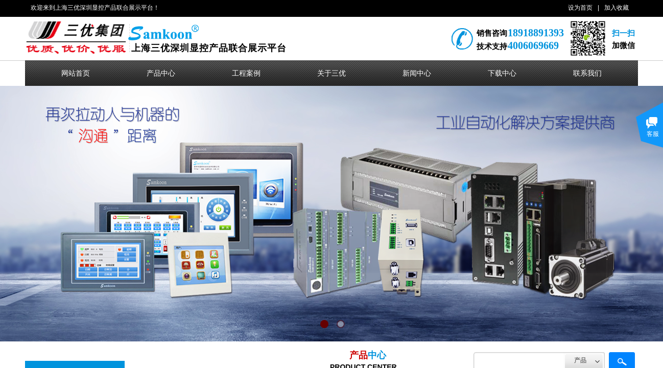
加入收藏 (616, 7)
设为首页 (580, 7)
